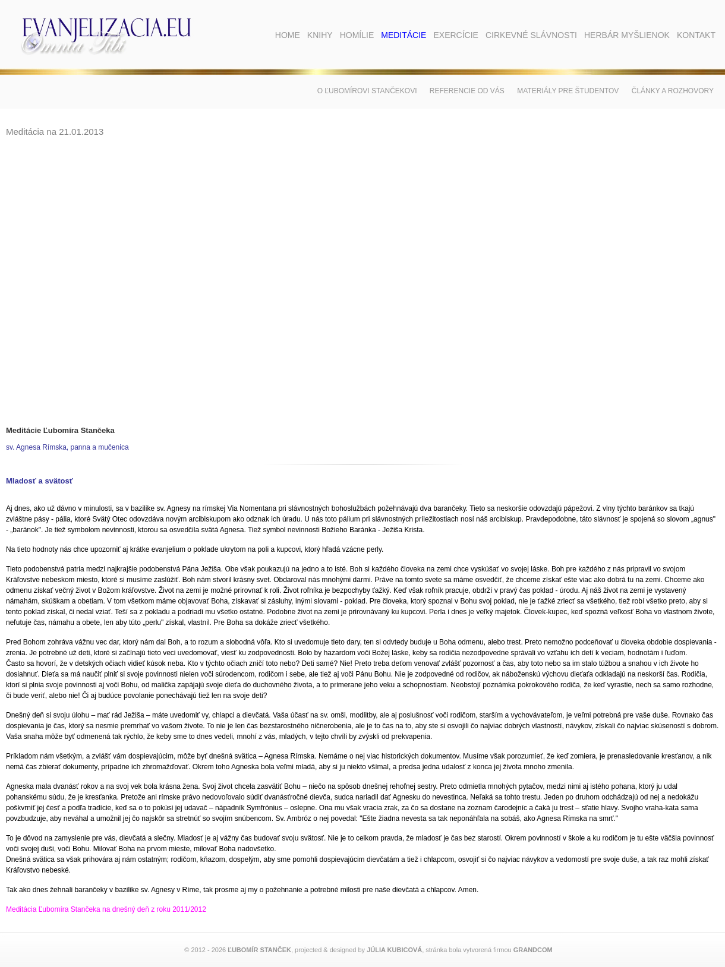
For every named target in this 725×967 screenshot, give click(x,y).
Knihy (320, 35)
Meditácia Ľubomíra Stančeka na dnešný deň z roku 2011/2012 (106, 909)
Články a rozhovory (673, 91)
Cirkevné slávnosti (531, 35)
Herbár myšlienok (627, 35)
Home (287, 35)
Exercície (455, 35)
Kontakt (696, 35)
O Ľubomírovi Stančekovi (367, 91)
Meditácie (403, 35)
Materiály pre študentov (568, 91)
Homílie (357, 35)
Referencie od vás (467, 91)
